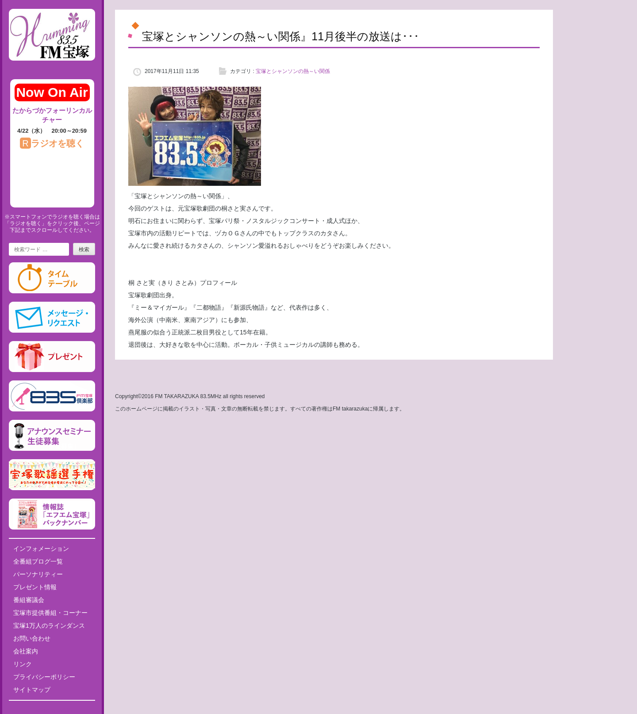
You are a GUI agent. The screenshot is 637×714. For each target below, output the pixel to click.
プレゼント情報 (35, 587)
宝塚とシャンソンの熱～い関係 (293, 71)
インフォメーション (41, 548)
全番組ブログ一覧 (38, 561)
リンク (22, 664)
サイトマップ (31, 689)
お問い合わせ (31, 638)
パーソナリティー (38, 574)
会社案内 (25, 651)
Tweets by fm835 (52, 710)
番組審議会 (28, 599)
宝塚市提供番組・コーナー (50, 612)
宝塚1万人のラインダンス (49, 625)
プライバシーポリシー (44, 676)
